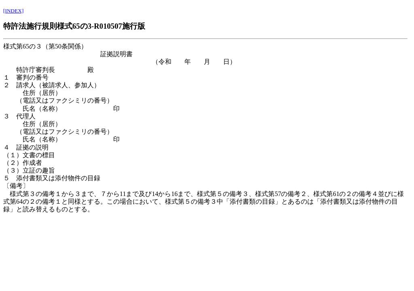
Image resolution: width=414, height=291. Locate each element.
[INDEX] (13, 11)
